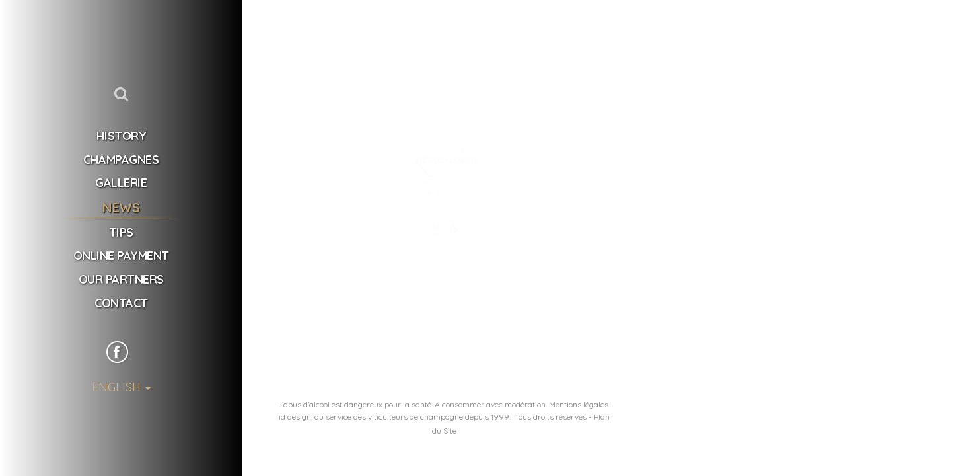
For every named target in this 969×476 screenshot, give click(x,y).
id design (295, 417)
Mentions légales (578, 404)
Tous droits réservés (551, 417)
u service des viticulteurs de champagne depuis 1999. (415, 417)
